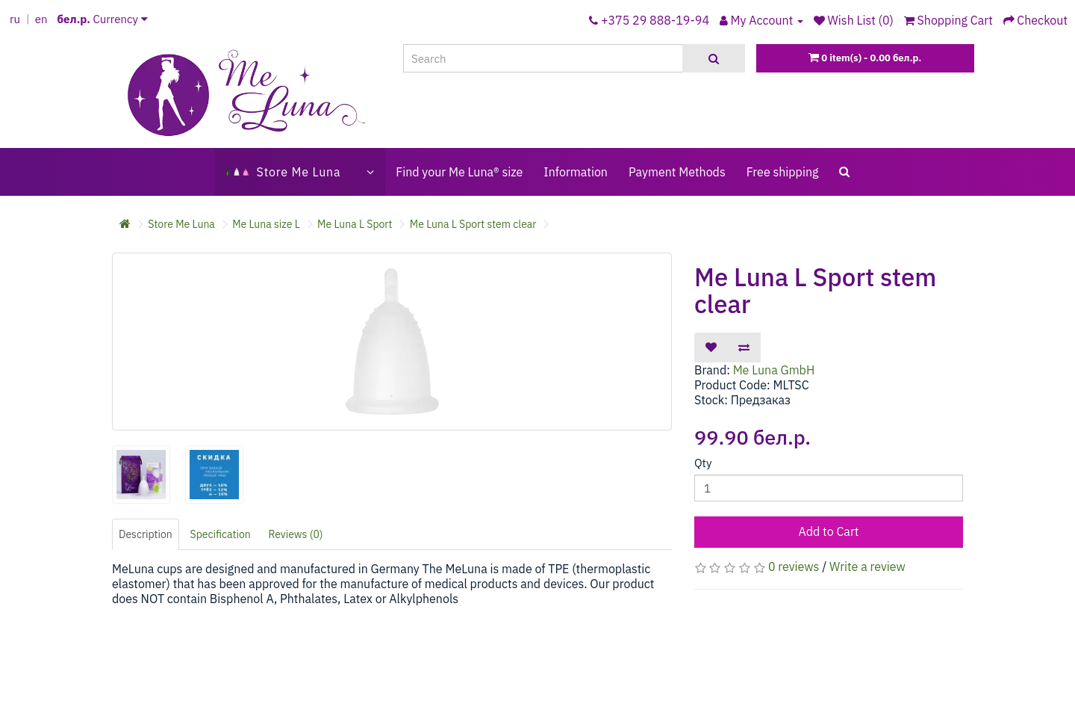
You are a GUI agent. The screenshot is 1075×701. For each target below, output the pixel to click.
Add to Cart (829, 531)
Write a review (867, 566)
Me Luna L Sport (354, 224)
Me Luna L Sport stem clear (473, 224)
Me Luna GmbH (774, 369)
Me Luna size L (266, 224)
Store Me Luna (181, 224)
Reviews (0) (296, 534)
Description (145, 534)
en (41, 19)
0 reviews (793, 566)
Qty (702, 463)
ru (15, 19)
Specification (220, 534)
